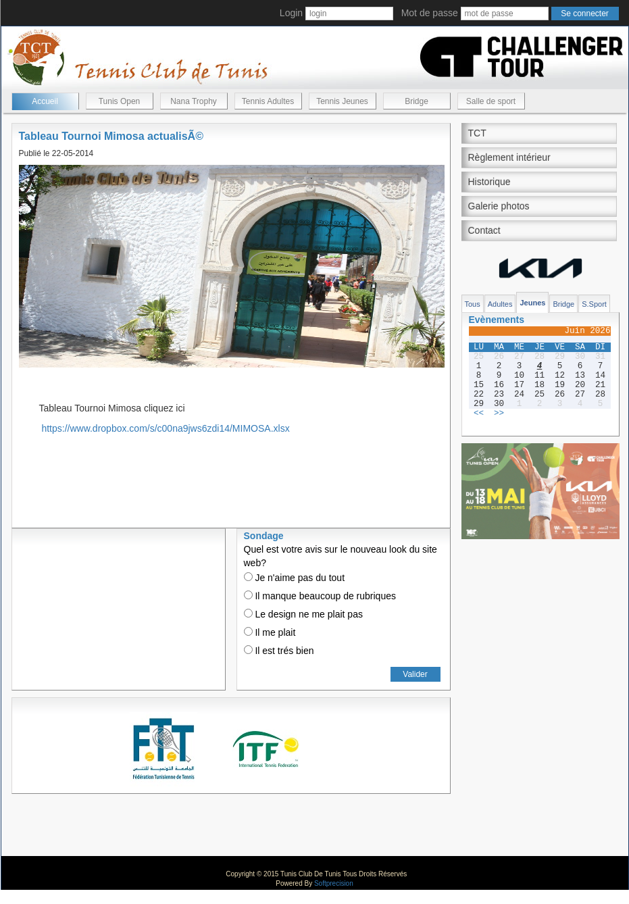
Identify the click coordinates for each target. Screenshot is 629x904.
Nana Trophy (193, 101)
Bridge (416, 101)
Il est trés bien (279, 650)
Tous (472, 304)
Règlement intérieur (509, 157)
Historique (489, 181)
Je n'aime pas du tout (294, 577)
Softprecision (333, 883)
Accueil (45, 101)
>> (499, 413)
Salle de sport (490, 101)
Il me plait (270, 632)
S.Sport (594, 304)
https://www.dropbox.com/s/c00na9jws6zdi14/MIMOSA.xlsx (165, 428)
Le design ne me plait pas (303, 614)
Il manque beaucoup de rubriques (320, 596)
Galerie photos (499, 206)
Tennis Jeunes (342, 101)
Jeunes (532, 303)
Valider (415, 674)
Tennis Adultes (268, 101)
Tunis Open (120, 101)
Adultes (500, 304)
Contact (484, 230)
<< (479, 413)
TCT (477, 133)
